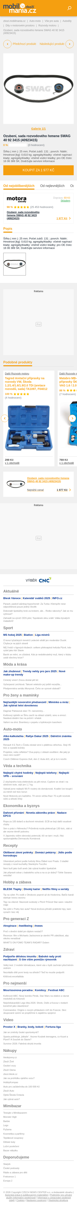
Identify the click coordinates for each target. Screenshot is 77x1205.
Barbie (6, 1121)
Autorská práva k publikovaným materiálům (26, 1195)
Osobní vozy (9, 1065)
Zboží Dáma (9, 1070)
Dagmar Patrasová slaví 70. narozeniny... (24, 711)
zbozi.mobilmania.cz (14, 21)
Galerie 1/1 (38, 128)
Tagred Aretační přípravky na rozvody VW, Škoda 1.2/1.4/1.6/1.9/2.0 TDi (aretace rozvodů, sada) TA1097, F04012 (26, 383)
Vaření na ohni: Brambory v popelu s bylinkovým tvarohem (32, 722)
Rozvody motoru (47, 25)
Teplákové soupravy (13, 1138)
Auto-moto (35, 21)
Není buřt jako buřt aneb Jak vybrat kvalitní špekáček (29, 868)
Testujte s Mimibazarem (15, 1113)
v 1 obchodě (12, 462)
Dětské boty (9, 1142)
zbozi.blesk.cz (10, 1074)
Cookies (20, 1200)
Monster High (10, 1117)
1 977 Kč (61, 218)
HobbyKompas (10, 1082)
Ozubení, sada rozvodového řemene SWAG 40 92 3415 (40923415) (23, 215)
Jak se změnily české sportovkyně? (21, 1032)
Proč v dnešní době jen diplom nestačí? (23, 931)
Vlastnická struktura (58, 1200)
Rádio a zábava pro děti (15, 1172)
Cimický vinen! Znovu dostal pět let (20, 680)
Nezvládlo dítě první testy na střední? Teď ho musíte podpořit (33, 972)
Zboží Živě (8, 1061)
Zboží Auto (8, 1091)
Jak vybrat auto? (11, 1099)
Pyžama (7, 1129)
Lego (5, 1125)
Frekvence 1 (9, 1176)
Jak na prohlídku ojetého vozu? (18, 1078)
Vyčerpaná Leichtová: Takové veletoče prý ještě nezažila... (32, 684)
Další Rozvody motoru (17, 373)
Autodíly (67, 21)
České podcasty (11, 1168)
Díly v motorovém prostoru (20, 25)
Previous (4, 418)
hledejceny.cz (10, 1057)
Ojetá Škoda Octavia (13, 1095)
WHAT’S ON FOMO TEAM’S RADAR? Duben (26, 942)
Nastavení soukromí (36, 1200)
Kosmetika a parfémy (13, 1134)
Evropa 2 (7, 1180)
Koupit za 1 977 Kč (38, 170)
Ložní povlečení (11, 1146)
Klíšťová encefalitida (13, 976)
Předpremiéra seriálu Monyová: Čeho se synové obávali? (32, 688)
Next (72, 418)
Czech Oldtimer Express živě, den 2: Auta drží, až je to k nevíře (35, 759)
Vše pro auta (52, 21)
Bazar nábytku (10, 1150)
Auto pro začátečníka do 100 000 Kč (21, 1086)
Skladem (65, 200)
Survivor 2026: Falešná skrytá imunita (22, 1043)
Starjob (6, 1164)
